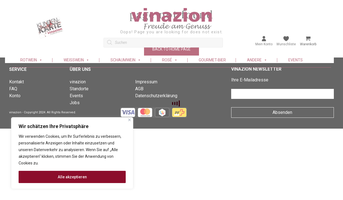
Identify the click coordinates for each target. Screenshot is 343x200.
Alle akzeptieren (72, 177)
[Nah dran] (129, 120)
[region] (72, 153)
